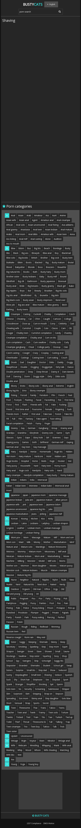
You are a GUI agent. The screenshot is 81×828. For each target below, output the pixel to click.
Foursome (37, 409)
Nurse (14, 579)
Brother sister (12, 276)
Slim (8, 693)
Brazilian (48, 290)
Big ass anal (23, 304)
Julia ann (29, 499)
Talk (55, 726)
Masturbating (54, 556)
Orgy (55, 589)
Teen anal (22, 712)
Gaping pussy (12, 442)
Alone (48, 239)
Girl (47, 437)
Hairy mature (25, 456)
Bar (29, 290)
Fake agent (41, 418)
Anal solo (20, 224)
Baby (41, 276)
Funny (38, 423)
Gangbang (43, 428)
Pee (59, 603)
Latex (24, 523)
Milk (28, 542)
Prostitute (22, 612)
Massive (10, 575)
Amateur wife (47, 234)
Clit (70, 328)
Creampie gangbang (15, 347)
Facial (38, 400)
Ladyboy (46, 523)
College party (43, 347)
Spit (52, 684)
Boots (29, 262)
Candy (58, 333)
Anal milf (23, 239)
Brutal (71, 262)
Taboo (52, 707)
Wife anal (66, 745)
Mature (47, 537)
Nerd (18, 584)
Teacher (10, 712)
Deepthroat (11, 367)
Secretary (10, 646)
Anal (13, 215)
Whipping (46, 745)
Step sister (34, 656)
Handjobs (36, 470)
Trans (43, 707)
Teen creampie (13, 726)
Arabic (9, 234)
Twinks (9, 717)
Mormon (25, 565)
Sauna (66, 651)
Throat (26, 721)
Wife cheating (50, 750)
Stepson (59, 693)
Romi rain (28, 637)
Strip (36, 660)
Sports (36, 703)
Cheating (21, 318)
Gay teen (26, 447)
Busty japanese (47, 281)
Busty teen (67, 257)
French (61, 395)
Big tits (37, 248)
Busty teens (22, 309)
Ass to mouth (12, 243)
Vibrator (51, 740)
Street (30, 651)
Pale (18, 607)
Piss (33, 598)
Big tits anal (11, 295)
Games (25, 442)
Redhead (44, 626)
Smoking (22, 646)
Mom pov (15, 537)
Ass (47, 215)
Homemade (45, 451)
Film (20, 418)
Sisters (9, 670)
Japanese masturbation (17, 513)
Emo (24, 390)
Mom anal (39, 556)
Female (48, 409)
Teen (13, 707)
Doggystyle (47, 367)
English (70, 385)
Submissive (53, 689)
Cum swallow (39, 342)
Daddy (60, 362)
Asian (20, 215)
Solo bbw (66, 698)
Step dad (42, 670)
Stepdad (56, 679)
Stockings (10, 656)
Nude (63, 579)
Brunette (44, 295)
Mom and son (67, 537)
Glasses (10, 437)
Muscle (44, 570)
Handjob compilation (33, 475)
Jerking (43, 513)
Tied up (69, 717)
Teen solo (53, 712)
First (17, 404)
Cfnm (37, 318)
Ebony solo (34, 385)
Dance (70, 367)
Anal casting (36, 239)
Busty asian (28, 300)
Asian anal (24, 220)
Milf (55, 537)
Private (55, 612)
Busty (32, 4)
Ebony (14, 385)
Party (47, 598)
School (9, 660)
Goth (34, 442)
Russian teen (12, 631)
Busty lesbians (29, 276)
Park (26, 617)
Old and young (13, 593)
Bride (21, 286)
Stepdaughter (21, 674)
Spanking (34, 646)
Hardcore (38, 456)
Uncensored (26, 736)
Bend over (60, 300)
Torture (64, 712)
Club (66, 347)
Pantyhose (11, 603)
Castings (25, 357)
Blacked (38, 262)
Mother (46, 542)
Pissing (57, 598)
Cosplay (45, 352)
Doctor (42, 362)
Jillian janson (61, 499)
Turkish (58, 717)
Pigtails (65, 612)
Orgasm (26, 589)
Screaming (40, 689)
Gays (66, 437)
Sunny (9, 674)
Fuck (69, 409)
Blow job (10, 304)
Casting (26, 314)
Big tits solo (61, 290)
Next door (42, 584)
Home (35, 461)
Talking (59, 721)
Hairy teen (46, 465)
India (32, 479)
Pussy (33, 603)
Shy (15, 679)
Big (47, 262)
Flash (24, 404)
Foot (8, 400)
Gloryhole (34, 432)
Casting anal (57, 352)
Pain (66, 603)
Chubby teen (22, 333)
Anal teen (37, 229)
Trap (68, 721)
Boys (22, 290)
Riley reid (41, 637)
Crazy (35, 352)
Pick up (71, 607)
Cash (28, 342)
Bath (35, 271)
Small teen (36, 674)
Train (35, 717)
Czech (72, 314)
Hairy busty (52, 475)
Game (59, 432)
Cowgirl (26, 352)
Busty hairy (45, 271)
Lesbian (14, 523)
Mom (26, 537)
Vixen (41, 740)
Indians (23, 479)
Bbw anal (47, 253)
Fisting (14, 395)
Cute (46, 328)
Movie (66, 556)
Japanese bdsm (53, 504)
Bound (63, 276)
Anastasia (25, 229)
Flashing (29, 400)
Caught (46, 318)
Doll (8, 376)
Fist (59, 400)
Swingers (27, 660)
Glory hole (38, 437)
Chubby (47, 314)
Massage (36, 537)
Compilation (60, 314)
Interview (33, 485)
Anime (63, 215)
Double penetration (15, 371)
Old (62, 589)
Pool (51, 603)
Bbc (8, 253)
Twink (32, 712)
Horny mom (60, 465)
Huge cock (24, 470)
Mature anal (12, 546)
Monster (31, 560)
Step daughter (51, 698)
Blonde (31, 267)
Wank (56, 745)
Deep (30, 371)
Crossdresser (12, 323)
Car (30, 318)
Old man (37, 589)
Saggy (22, 642)
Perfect (61, 617)
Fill (7, 418)
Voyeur (33, 740)
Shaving (48, 674)
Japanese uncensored (16, 509)
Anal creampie (63, 220)
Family (33, 395)
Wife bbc (10, 754)
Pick (65, 598)
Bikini (20, 262)
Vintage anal (64, 740)
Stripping (37, 693)
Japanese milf (55, 513)
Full (13, 418)
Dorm (27, 376)
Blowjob (35, 253)
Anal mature (66, 229)
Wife (13, 745)
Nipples (45, 579)
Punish (18, 617)
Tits (43, 717)
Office (47, 589)
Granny (14, 428)
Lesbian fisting (32, 532)
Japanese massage (58, 495)
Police (26, 607)
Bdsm (21, 248)
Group (54, 428)
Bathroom (32, 281)
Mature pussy (66, 565)
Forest (58, 414)
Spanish (68, 674)
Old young (28, 593)
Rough (24, 626)
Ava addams (67, 224)
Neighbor (24, 579)
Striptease (37, 679)
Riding (34, 626)
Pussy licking (38, 607)
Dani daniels (68, 371)
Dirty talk (60, 367)
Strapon (10, 651)
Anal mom (20, 234)
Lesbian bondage (14, 532)
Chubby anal (36, 337)
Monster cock (12, 570)
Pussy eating (38, 617)
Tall (50, 721)
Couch (64, 357)
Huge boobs (12, 461)
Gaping (70, 442)
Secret (46, 703)
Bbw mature (38, 304)
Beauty (37, 290)
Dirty (50, 376)
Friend (9, 409)
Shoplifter (31, 684)
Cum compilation (14, 342)
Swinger (20, 651)
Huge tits (58, 451)
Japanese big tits (37, 509)
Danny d (55, 371)
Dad (22, 362)
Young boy (33, 764)
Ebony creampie (37, 390)
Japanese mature (44, 499)
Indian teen (20, 485)
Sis (20, 689)
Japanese (15, 495)
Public (14, 598)
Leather (20, 528)
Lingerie (10, 528)
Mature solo (26, 546)
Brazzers (50, 267)
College (67, 318)
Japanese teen (36, 504)
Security (28, 689)
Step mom (54, 646)
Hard (36, 465)
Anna (72, 234)
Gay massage (39, 447)
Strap (27, 703)
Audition (58, 239)
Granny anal (66, 428)
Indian (14, 479)
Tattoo (46, 726)
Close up (26, 323)
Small (57, 651)
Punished (10, 612)
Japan (25, 495)
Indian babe (46, 485)
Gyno (19, 437)
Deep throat (42, 371)
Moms (62, 560)
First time (68, 400)
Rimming (55, 626)
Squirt (65, 646)
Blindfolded (26, 295)
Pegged (45, 612)
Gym (67, 432)
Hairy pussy (11, 465)
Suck (8, 679)
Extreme (60, 385)
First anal (35, 414)
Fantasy (29, 418)
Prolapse (60, 607)
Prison (50, 607)
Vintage (14, 740)
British (34, 257)
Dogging (35, 367)
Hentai (33, 451)
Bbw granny (53, 304)
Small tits (31, 670)
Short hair (25, 679)
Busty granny (48, 286)
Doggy (70, 362)
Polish (20, 622)
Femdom (43, 395)
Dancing (17, 376)
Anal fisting (53, 224)
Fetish (29, 423)
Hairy (13, 451)
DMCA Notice (48, 823)
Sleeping (32, 642)
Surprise (19, 670)
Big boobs (23, 257)
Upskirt (14, 736)
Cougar (9, 333)
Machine (10, 560)
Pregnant (24, 598)
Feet (70, 395)
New (71, 579)
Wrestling (34, 745)
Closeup (57, 347)
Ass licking (11, 239)
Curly (66, 342)
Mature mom (35, 551)
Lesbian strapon (60, 523)
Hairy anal (11, 470)
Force (9, 404)
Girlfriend (44, 442)
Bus (29, 248)
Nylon (55, 579)
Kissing (24, 518)
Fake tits (68, 414)
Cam (63, 328)
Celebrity (62, 323)
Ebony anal (47, 385)
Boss (40, 267)
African (9, 224)
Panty (9, 617)
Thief (17, 721)
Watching (64, 750)
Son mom (23, 698)
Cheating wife (12, 328)
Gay (23, 428)
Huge (52, 461)
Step (44, 646)
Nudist (9, 584)
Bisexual (62, 281)
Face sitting (55, 418)
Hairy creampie (13, 475)
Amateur (38, 215)
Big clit (21, 281)
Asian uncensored (36, 224)
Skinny (54, 642)
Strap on (48, 693)
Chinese (10, 318)
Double (23, 367)
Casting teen (38, 357)
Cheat (31, 347)
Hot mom (10, 456)
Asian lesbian (51, 229)
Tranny (42, 712)
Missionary (50, 551)
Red (23, 631)
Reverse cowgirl (13, 637)
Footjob (18, 400)
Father (25, 414)
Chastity (68, 333)
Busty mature (58, 262)
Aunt (54, 215)
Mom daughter (39, 565)
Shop (64, 656)
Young (14, 764)
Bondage (57, 248)
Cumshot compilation (41, 333)
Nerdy (62, 584)
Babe (71, 286)
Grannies (56, 437)
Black (15, 253)
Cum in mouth (40, 323)
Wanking (10, 750)
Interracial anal (62, 485)
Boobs (26, 271)
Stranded (23, 665)
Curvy (52, 323)
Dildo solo (60, 376)
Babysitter (20, 267)
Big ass (24, 253)
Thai (35, 707)
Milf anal (62, 551)
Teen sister (11, 731)
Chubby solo (55, 342)
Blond (9, 267)
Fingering (59, 409)
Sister (13, 642)
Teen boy (35, 726)
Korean (14, 518)
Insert (9, 490)
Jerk (24, 504)
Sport (65, 679)
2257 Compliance (34, 823)
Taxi (50, 717)
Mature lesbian (24, 556)
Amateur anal (47, 220)
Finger (47, 423)
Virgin (23, 740)
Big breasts (33, 286)
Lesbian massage (52, 528)
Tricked (19, 717)
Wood (28, 750)
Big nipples (11, 290)
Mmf (72, 542)
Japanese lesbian (14, 499)
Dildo (51, 362)
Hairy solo (49, 470)
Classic (55, 328)
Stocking (43, 684)
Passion (10, 622)
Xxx (12, 759)
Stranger (19, 684)
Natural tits (29, 584)
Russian (14, 626)
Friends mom (12, 414)
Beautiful (61, 267)
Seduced (62, 670)
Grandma (22, 432)
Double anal (12, 381)
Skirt (27, 693)
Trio (25, 726)
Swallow (22, 656)
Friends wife (36, 404)
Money (37, 542)
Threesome (24, 707)
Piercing (51, 617)
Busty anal (11, 286)
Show (52, 670)
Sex (47, 679)
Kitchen (34, 518)
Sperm (60, 684)
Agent (35, 220)
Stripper (65, 689)
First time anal (22, 409)
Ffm (53, 395)
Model (42, 560)
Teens (61, 707)
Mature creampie (59, 570)
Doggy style (38, 376)
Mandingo (40, 546)
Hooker (61, 461)
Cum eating (52, 357)
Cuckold (37, 314)
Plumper (35, 612)
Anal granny (11, 229)
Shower (48, 651)
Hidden (69, 451)
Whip (20, 750)
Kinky (50, 518)
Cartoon (57, 318)
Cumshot (26, 328)
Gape (27, 437)
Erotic (22, 385)
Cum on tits (50, 337)
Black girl (61, 286)
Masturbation (60, 542)
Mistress (10, 551)
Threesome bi (39, 721)
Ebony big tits (12, 390)
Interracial (42, 479)
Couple (37, 328)
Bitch (64, 304)
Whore (37, 750)
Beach (47, 248)
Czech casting (12, 352)
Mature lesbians (30, 570)
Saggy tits (58, 660)
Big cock (55, 257)
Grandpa (10, 432)
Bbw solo (10, 257)
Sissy (56, 656)
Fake (53, 404)
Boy (56, 253)
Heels (43, 461)
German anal (12, 447)
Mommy (22, 551)
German (31, 428)
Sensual (18, 703)
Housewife (25, 465)
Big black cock (13, 300)
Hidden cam (60, 456)
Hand (59, 470)
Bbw (13, 248)
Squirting (47, 656)
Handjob (23, 451)
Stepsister (11, 665)
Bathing (10, 309)
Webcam (22, 745)
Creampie (15, 314)
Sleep (62, 642)
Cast (72, 323)
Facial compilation (14, 423)
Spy (17, 660)
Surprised (17, 693)
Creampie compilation (16, 337)
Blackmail (66, 253)
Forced (23, 395)
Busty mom (59, 271)
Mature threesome (57, 546)
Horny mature (67, 475)
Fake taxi (47, 414)
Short (8, 703)
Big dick (55, 295)
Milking (21, 560)
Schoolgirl (46, 660)
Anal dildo (33, 234)
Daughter (31, 362)
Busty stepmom (44, 300)
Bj (36, 295)
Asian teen (62, 234)
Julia (50, 509)
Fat (46, 404)
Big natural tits (13, 271)
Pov (40, 598)
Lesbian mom (33, 528)
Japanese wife (12, 504)
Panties (42, 603)
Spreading (11, 698)
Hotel (48, 456)
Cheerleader (12, 357)
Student (46, 665)
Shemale (43, 642)
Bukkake (10, 262)
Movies (53, 565)
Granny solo (47, 432)
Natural (35, 579)
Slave (39, 651)
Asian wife (11, 220)
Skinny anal (36, 698)
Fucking (62, 404)
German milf (57, 442)
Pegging (23, 603)
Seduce (58, 674)
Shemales (35, 665)
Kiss (43, 518)
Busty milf (52, 276)
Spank (9, 684)
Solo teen (10, 689)
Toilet (9, 721)
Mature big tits (24, 575)
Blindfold (10, 281)
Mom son (10, 542)
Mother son (11, 565)
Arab (29, 215)
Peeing (9, 607)
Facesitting (49, 400)
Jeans (34, 513)
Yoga (22, 764)
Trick (62, 726)
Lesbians (34, 523)
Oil (37, 593)
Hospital (25, 461)
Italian (9, 485)
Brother (44, 257)
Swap (69, 665)
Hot (69, 461)
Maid (21, 542)
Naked (53, 584)
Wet (19, 754)
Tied (28, 717)
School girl (58, 665)
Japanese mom (38, 495)
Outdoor (15, 589)
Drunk (14, 362)
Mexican (10, 556)
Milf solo (52, 560)
